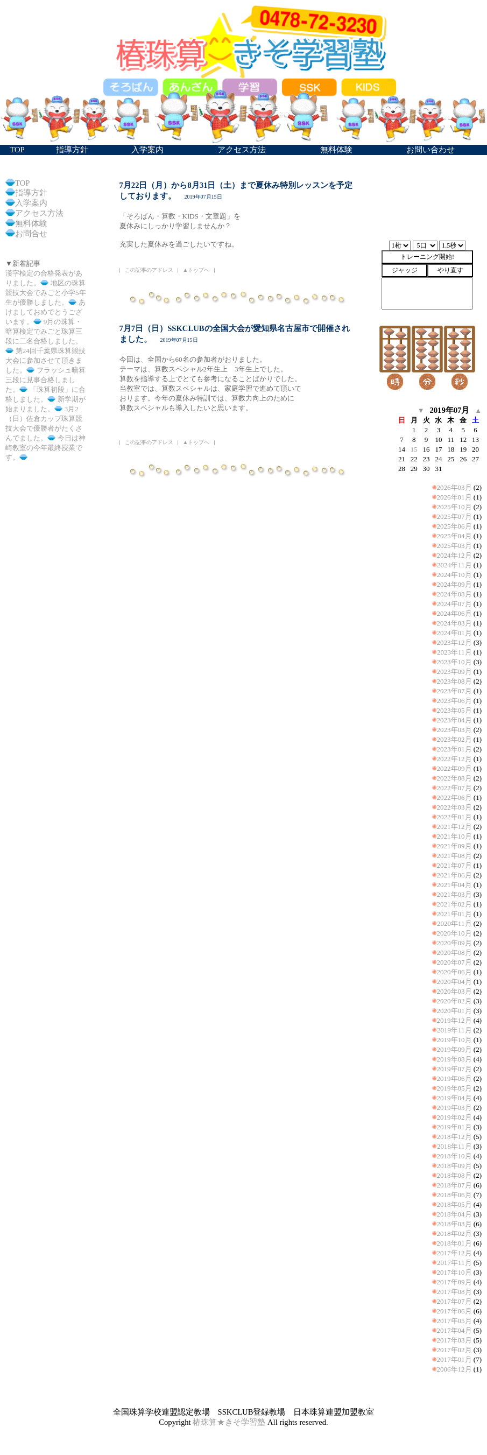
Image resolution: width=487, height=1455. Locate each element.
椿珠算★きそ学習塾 (229, 1422)
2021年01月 (454, 914)
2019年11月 (454, 1030)
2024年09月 (454, 584)
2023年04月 (454, 720)
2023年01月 (454, 749)
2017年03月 (454, 1340)
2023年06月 (454, 701)
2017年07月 (454, 1301)
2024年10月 (454, 575)
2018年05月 (454, 1204)
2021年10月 (454, 836)
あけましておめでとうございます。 (45, 312)
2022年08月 (454, 778)
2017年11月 (454, 1263)
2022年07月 (454, 788)
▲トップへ (196, 270)
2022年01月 (454, 817)
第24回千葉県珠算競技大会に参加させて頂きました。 (45, 360)
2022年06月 (454, 797)
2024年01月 (454, 633)
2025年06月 (454, 526)
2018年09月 (454, 1166)
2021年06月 (454, 875)
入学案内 (31, 203)
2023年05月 (454, 710)
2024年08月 (454, 594)
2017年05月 (454, 1321)
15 (414, 449)
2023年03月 (454, 730)
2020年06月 (454, 972)
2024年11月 (454, 565)
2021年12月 (454, 827)
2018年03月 (454, 1224)
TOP (22, 183)
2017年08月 (454, 1292)
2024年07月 (454, 604)
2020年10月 (454, 933)
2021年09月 (454, 846)
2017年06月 (454, 1311)
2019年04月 (454, 1098)
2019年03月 (454, 1107)
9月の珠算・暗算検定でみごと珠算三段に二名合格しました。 (43, 331)
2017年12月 (454, 1253)
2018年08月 (454, 1175)
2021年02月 (454, 904)
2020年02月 (454, 1001)
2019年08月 (454, 1059)
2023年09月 (454, 671)
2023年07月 (454, 691)
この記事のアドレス (149, 270)
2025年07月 (454, 516)
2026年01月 (454, 497)
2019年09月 (454, 1049)
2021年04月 (454, 885)
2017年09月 (454, 1282)
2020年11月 (454, 923)
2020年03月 (454, 991)
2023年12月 (454, 642)
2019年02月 (454, 1117)
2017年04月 (454, 1330)
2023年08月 (454, 681)
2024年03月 (454, 623)
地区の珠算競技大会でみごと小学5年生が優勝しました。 (45, 292)
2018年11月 (454, 1146)
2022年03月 (454, 807)
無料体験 (31, 223)
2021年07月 (454, 865)
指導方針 (31, 192)
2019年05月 (454, 1088)
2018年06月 (454, 1195)
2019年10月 (454, 1040)
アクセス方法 (39, 213)
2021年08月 (454, 856)
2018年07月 (454, 1185)
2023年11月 (454, 652)
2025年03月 (454, 546)
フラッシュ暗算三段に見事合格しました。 (45, 379)
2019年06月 (454, 1078)
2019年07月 (454, 1069)
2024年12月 (454, 555)
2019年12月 (454, 1020)
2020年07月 (454, 962)
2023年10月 (454, 662)
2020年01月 (454, 1011)
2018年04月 (454, 1214)
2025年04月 (454, 536)
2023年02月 (454, 739)
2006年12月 (454, 1369)
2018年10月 (454, 1156)
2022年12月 (454, 759)
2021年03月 (454, 894)
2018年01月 (454, 1243)
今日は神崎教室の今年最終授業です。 (45, 447)
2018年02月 (454, 1233)
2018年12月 (454, 1137)
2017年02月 (454, 1350)
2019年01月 (454, 1127)
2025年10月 (454, 507)
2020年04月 (454, 982)
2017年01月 (454, 1359)
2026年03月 (454, 487)
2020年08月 (454, 952)
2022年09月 (454, 768)
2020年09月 (454, 943)
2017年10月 (454, 1272)
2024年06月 (454, 613)
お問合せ (31, 233)
